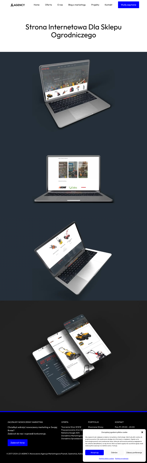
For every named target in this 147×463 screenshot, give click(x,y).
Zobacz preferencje (134, 452)
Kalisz (80, 453)
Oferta (48, 4)
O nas (60, 4)
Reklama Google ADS (70, 433)
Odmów (114, 452)
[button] (142, 432)
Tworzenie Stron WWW (71, 427)
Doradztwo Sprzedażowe (72, 438)
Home (37, 4)
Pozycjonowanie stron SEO (72, 430)
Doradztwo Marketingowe (72, 435)
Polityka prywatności (121, 458)
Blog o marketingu (77, 4)
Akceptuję (95, 452)
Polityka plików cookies (106, 458)
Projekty (95, 4)
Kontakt (108, 4)
